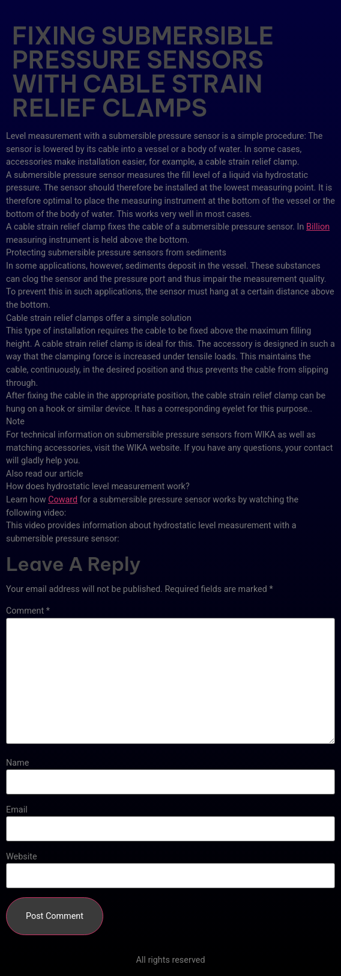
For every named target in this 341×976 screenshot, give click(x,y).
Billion (318, 227)
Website (21, 857)
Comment (28, 611)
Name (17, 763)
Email (17, 810)
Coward (62, 500)
